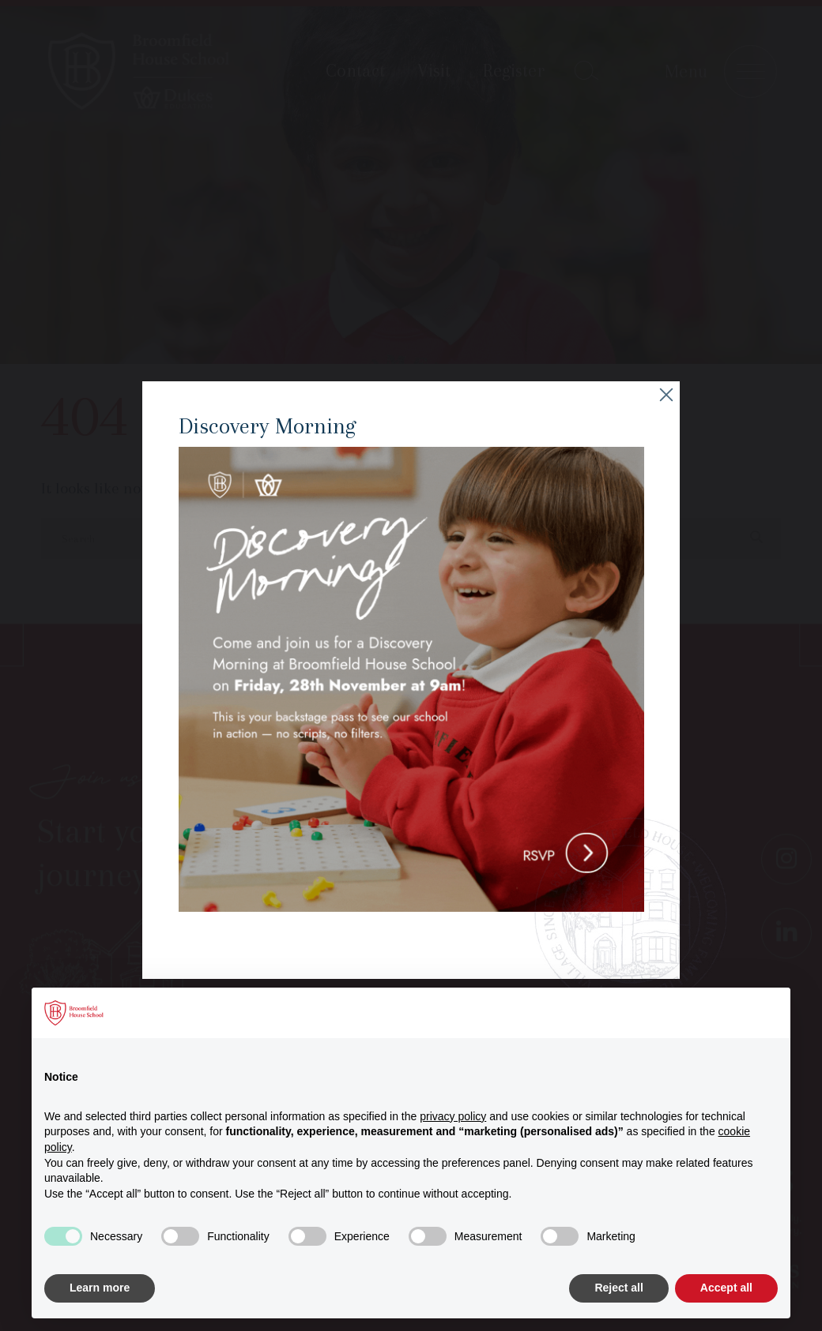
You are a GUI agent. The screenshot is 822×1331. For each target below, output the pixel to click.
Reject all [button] (618, 1287)
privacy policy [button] (453, 1116)
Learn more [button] (100, 1287)
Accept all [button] (726, 1287)
